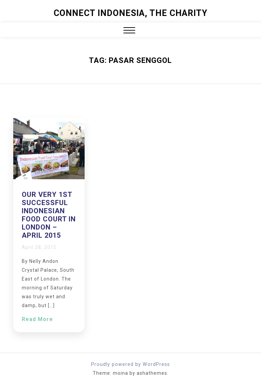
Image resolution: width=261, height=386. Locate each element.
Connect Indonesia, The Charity (130, 13)
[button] (129, 31)
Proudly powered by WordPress (130, 364)
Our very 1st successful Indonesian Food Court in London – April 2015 (49, 214)
